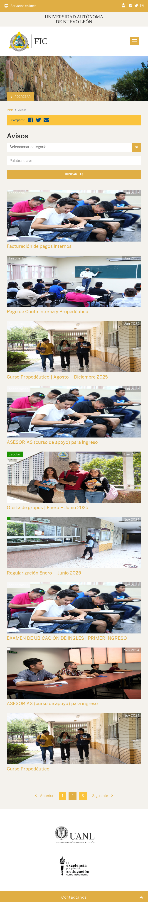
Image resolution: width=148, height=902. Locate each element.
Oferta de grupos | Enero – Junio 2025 (47, 507)
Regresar (20, 96)
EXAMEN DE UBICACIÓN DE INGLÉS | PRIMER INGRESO (67, 638)
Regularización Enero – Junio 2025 (44, 572)
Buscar (74, 174)
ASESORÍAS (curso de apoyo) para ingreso (52, 442)
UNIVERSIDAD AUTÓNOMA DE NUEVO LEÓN (74, 19)
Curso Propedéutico (28, 768)
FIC (40, 41)
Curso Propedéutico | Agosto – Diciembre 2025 (57, 376)
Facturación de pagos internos (39, 246)
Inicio (10, 110)
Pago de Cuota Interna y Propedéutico (47, 311)
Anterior (44, 796)
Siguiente (102, 796)
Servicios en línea (21, 6)
